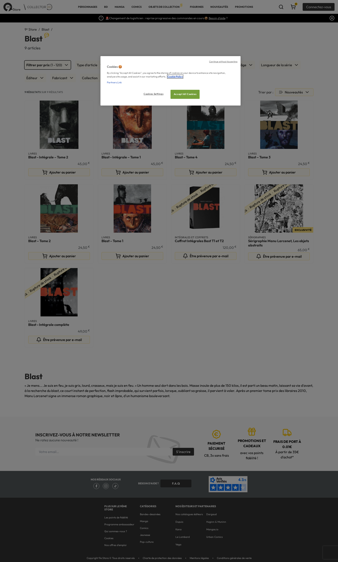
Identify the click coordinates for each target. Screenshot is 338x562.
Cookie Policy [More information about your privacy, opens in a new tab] (175, 76)
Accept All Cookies (185, 94)
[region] (170, 81)
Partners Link (114, 82)
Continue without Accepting (223, 61)
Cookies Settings (153, 93)
